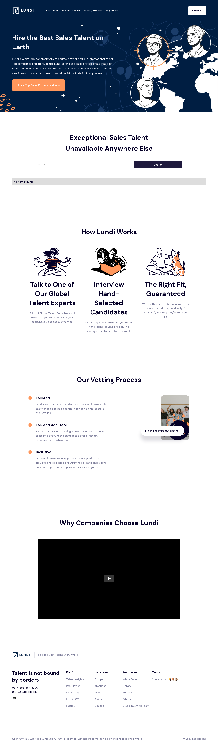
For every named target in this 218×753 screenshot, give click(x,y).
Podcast (128, 692)
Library (127, 686)
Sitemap (128, 699)
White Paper (130, 679)
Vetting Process (93, 10)
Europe (98, 679)
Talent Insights (75, 679)
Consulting (72, 692)
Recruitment (74, 686)
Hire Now (197, 10)
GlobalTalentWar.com (136, 706)
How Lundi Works (71, 10)
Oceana (99, 706)
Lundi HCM (72, 699)
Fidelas (70, 706)
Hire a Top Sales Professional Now (38, 85)
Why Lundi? (112, 10)
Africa (98, 699)
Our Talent (52, 10)
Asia (97, 692)
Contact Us (159, 679)
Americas (100, 686)
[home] (26, 10)
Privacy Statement (194, 738)
